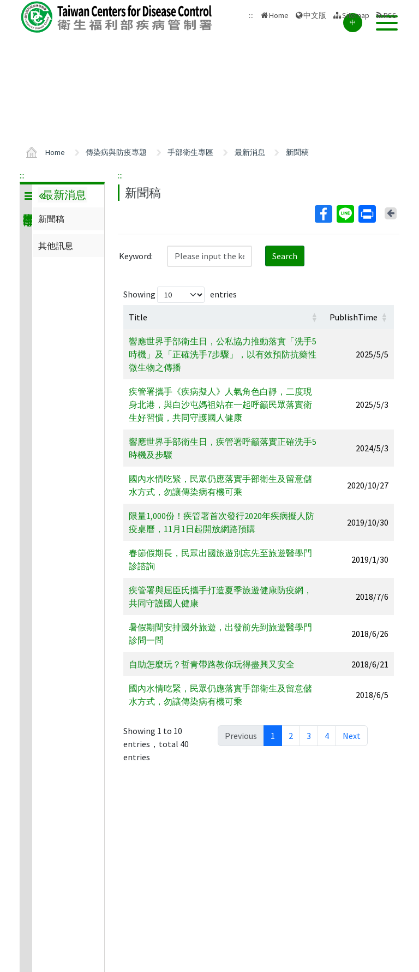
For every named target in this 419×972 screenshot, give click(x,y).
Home (279, 15)
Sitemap (355, 15)
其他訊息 (55, 245)
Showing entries (180, 295)
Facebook (323, 214)
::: (22, 175)
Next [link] (352, 735)
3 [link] (309, 735)
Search (284, 256)
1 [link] (273, 735)
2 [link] (291, 735)
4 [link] (327, 735)
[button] (314, 317)
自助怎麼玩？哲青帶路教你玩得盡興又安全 (212, 664)
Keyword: (136, 256)
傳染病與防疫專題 (116, 152)
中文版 (314, 15)
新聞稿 (297, 152)
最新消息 (250, 152)
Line (345, 214)
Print (366, 214)
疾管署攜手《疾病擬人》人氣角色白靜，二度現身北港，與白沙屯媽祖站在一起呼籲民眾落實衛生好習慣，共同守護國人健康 (220, 404)
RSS (390, 15)
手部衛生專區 (190, 152)
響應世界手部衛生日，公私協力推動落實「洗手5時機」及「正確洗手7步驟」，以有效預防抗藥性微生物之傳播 (222, 354)
